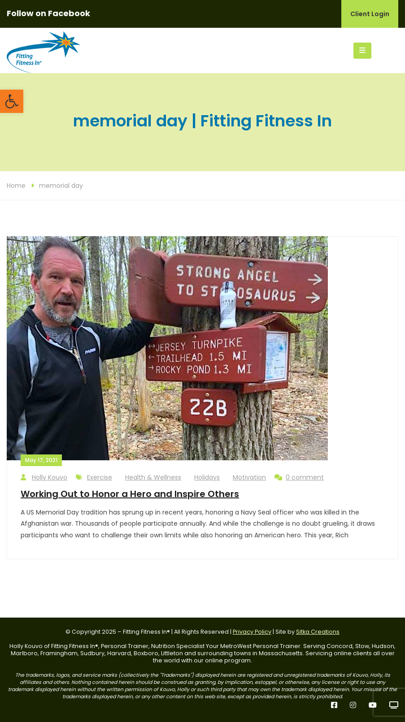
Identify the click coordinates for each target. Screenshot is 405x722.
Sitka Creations (318, 632)
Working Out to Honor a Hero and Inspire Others (130, 494)
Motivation (249, 477)
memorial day (61, 185)
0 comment (299, 477)
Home (16, 185)
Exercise (99, 477)
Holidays (207, 477)
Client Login (369, 13)
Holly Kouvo (44, 477)
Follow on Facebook (48, 13)
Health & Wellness (153, 477)
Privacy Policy (252, 632)
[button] (11, 101)
